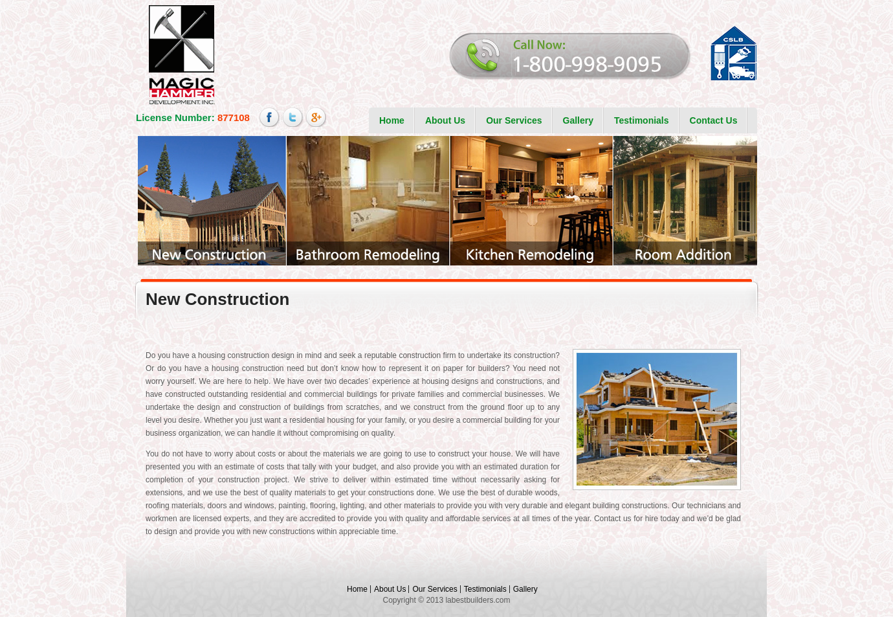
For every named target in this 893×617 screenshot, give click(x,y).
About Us (445, 120)
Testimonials (641, 120)
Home (391, 120)
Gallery (578, 120)
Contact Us (714, 120)
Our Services (514, 120)
